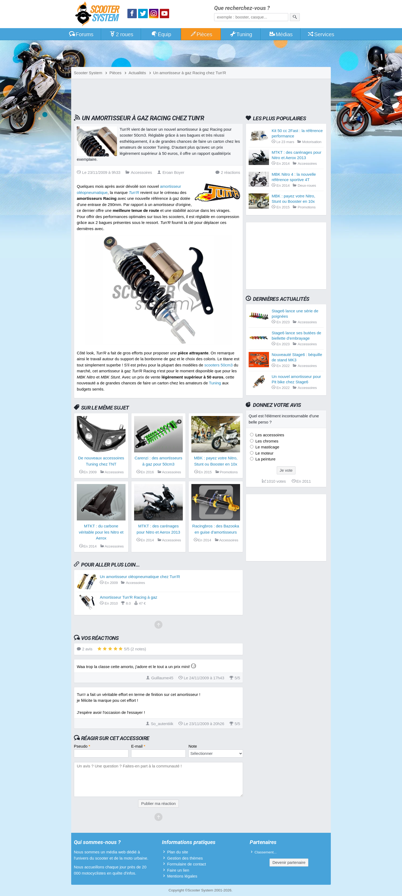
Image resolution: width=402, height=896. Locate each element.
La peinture (264, 459)
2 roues (121, 34)
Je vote (286, 470)
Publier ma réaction (158, 803)
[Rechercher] (295, 17)
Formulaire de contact (186, 864)
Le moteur (264, 453)
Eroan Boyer (170, 172)
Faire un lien (178, 870)
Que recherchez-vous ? (242, 8)
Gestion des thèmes (185, 858)
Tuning (241, 34)
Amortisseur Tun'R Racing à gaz (128, 597)
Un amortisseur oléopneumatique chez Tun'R (140, 576)
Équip (161, 34)
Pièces (201, 34)
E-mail (138, 746)
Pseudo (82, 746)
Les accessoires (269, 435)
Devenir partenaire (288, 862)
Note (192, 746)
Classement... (266, 852)
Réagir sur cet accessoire (115, 738)
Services (320, 34)
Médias (281, 34)
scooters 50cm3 (218, 365)
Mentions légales (182, 876)
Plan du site (177, 852)
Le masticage (266, 447)
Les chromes (266, 441)
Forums (81, 34)
